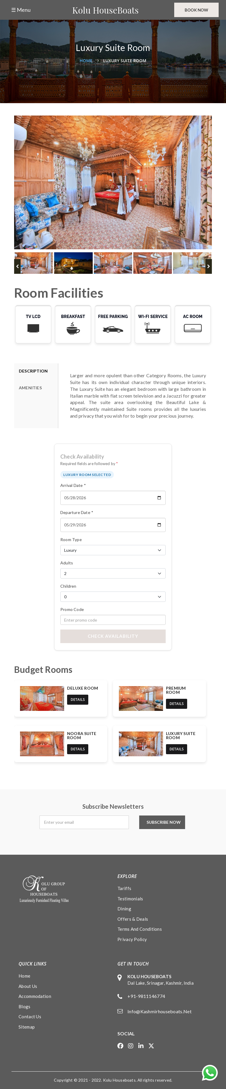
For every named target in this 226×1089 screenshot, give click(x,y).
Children (68, 586)
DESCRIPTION (33, 370)
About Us (28, 986)
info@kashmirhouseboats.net (159, 1011)
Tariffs (124, 888)
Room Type (71, 539)
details (78, 699)
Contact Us (30, 1016)
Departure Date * (76, 512)
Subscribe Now (165, 822)
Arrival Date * (73, 485)
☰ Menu (21, 9)
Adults (66, 562)
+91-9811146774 (146, 996)
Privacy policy (132, 939)
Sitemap (27, 1026)
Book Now (196, 9)
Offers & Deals (132, 919)
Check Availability (113, 636)
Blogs (25, 1006)
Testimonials (130, 898)
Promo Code (72, 609)
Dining (124, 908)
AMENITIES (30, 387)
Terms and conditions (139, 929)
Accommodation (35, 996)
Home (86, 60)
